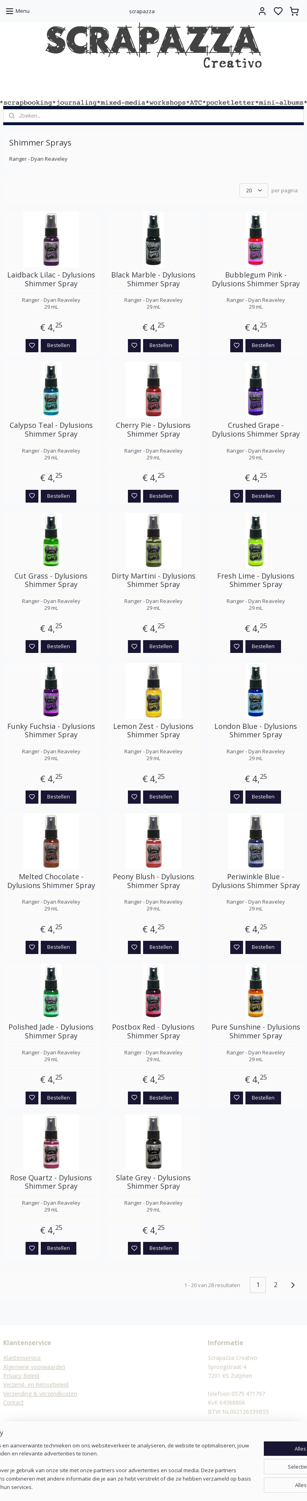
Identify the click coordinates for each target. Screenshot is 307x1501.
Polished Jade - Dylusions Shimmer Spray (51, 1031)
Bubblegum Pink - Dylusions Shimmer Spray (256, 279)
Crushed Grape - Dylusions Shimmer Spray (256, 430)
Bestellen (58, 345)
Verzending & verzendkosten (40, 1393)
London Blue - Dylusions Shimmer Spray (255, 730)
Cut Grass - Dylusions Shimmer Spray (51, 580)
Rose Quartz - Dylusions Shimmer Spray (51, 1182)
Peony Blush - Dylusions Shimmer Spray (153, 881)
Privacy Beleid (21, 1375)
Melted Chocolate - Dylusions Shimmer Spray (51, 881)
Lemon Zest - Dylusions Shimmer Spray (153, 730)
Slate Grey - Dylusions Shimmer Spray (153, 1182)
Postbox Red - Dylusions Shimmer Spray (153, 1031)
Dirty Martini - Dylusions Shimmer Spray (153, 580)
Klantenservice (22, 1357)
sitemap (175, 1486)
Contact (13, 1402)
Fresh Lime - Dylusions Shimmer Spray (256, 580)
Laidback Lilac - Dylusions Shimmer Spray (51, 279)
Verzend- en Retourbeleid (35, 1384)
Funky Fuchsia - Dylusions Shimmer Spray (51, 730)
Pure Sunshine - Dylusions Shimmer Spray (255, 1031)
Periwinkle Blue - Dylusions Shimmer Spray (256, 881)
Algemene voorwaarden (34, 1367)
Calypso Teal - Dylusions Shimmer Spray (51, 430)
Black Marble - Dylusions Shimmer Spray (153, 279)
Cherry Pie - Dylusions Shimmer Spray (153, 430)
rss (192, 1486)
